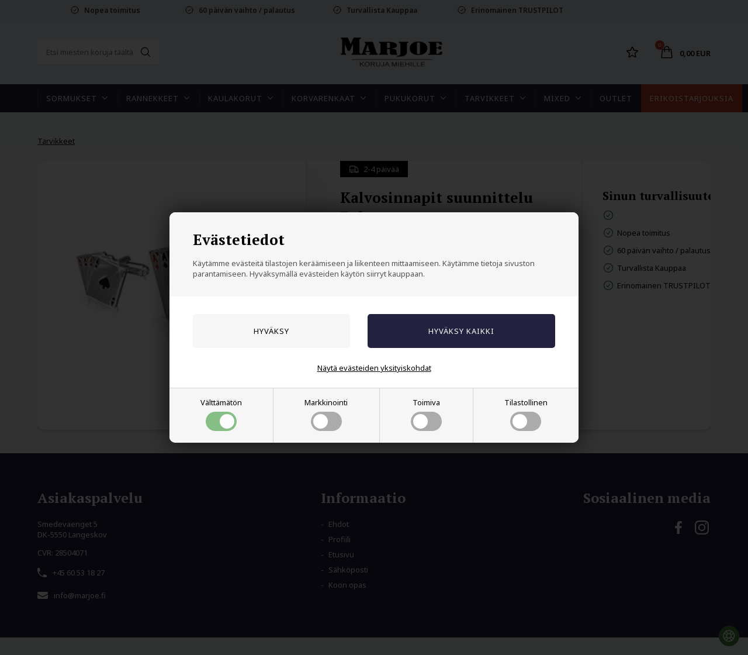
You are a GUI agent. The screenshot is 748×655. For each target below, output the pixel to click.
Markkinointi (326, 414)
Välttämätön (221, 414)
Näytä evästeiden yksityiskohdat (374, 368)
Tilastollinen (526, 414)
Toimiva (426, 414)
